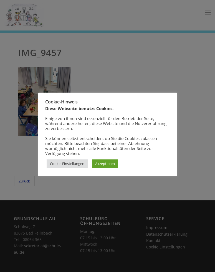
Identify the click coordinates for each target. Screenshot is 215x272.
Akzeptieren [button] (105, 163)
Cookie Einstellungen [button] (67, 163)
